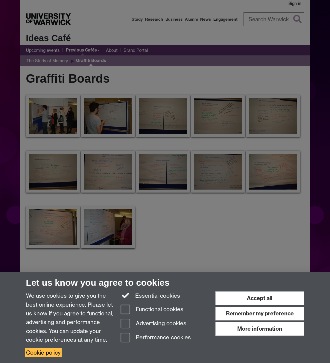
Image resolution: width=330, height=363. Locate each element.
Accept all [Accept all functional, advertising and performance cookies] (260, 298)
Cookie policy (43, 352)
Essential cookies (150, 295)
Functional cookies (152, 309)
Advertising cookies (153, 323)
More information (259, 328)
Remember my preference (260, 313)
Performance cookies (156, 338)
